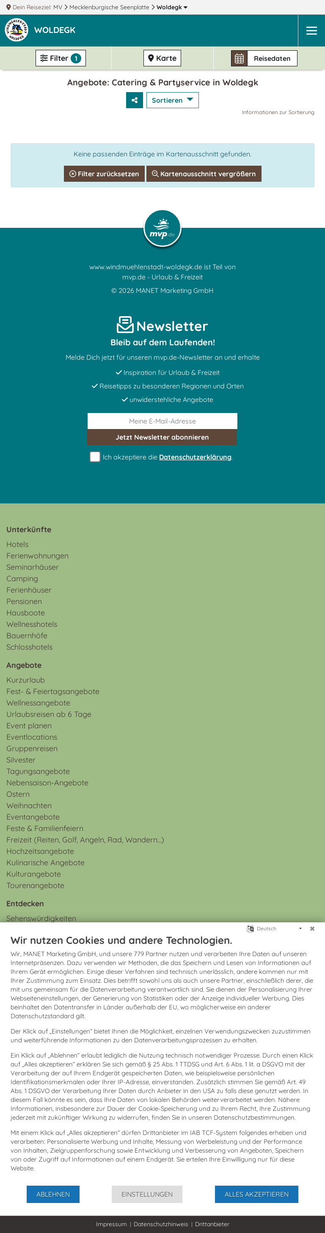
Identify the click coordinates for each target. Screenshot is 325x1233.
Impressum (111, 1224)
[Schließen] (312, 928)
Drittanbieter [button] (212, 1224)
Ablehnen (53, 1194)
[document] (162, 1059)
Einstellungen (147, 1194)
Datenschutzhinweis (161, 1224)
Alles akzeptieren (257, 1194)
